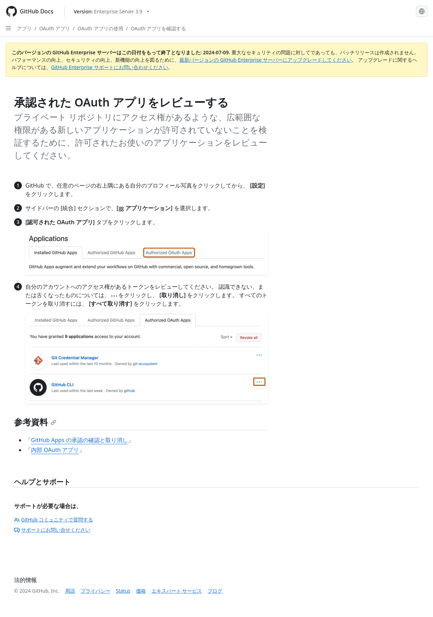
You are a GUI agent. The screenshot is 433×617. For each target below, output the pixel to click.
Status (123, 590)
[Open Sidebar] (8, 28)
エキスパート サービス (176, 590)
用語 (70, 590)
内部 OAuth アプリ (55, 450)
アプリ (24, 28)
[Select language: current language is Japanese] (421, 11)
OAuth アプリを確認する (158, 28)
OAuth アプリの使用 (100, 28)
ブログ (215, 590)
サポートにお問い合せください (52, 529)
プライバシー (95, 590)
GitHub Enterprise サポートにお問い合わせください (109, 67)
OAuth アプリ (54, 28)
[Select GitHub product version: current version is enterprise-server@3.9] (111, 11)
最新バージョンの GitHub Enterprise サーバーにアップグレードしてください (265, 59)
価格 (141, 590)
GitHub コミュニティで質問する (53, 519)
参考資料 (35, 422)
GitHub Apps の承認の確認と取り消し (79, 440)
